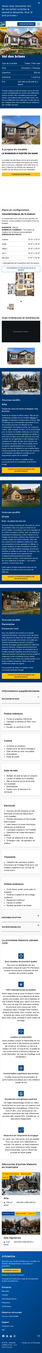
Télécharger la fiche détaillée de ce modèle (21, 269)
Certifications (6, 1306)
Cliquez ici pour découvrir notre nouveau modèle (21, 470)
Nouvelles (5, 1291)
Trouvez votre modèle (10, 1316)
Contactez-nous (26, 24)
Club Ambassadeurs (9, 1299)
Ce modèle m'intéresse (21, 174)
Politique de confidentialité (31, 1343)
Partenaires (6, 1303)
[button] (21, 301)
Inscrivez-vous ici (11, 1270)
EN (39, 1336)
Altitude (33, 418)
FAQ (3, 1330)
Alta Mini (5, 420)
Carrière (5, 1295)
